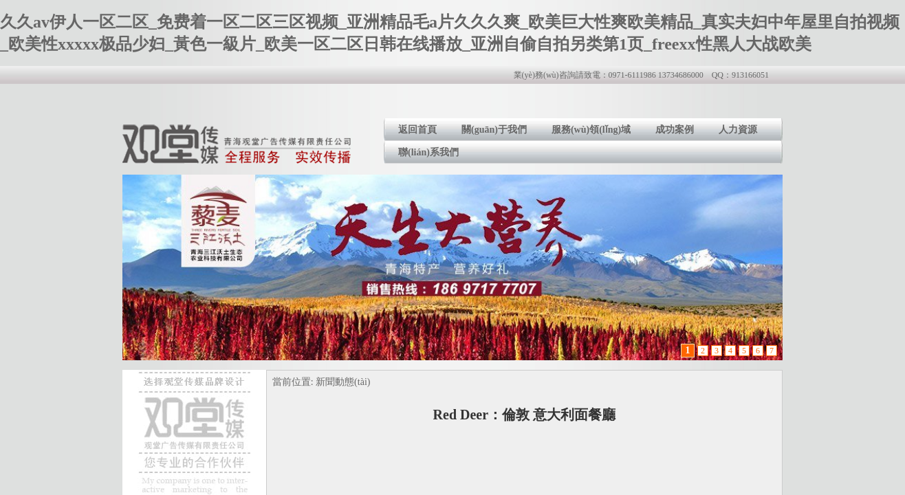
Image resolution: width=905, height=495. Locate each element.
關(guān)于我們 (494, 129)
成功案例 (674, 129)
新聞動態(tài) (343, 382)
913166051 (750, 75)
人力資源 (738, 129)
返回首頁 (417, 129)
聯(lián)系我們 (428, 152)
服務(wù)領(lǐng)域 (591, 129)
